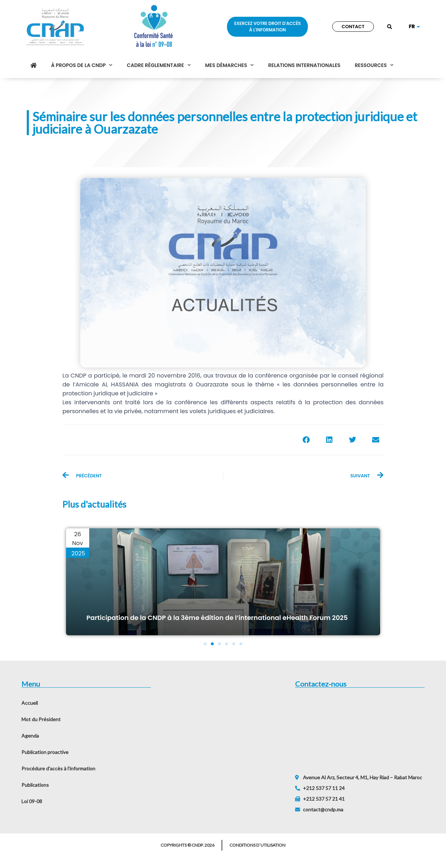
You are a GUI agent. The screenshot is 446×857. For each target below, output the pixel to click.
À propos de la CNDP (81, 65)
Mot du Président (41, 719)
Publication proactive (45, 752)
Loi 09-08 (31, 801)
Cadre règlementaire (159, 65)
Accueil (29, 703)
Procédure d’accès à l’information (58, 768)
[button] (390, 27)
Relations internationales (304, 65)
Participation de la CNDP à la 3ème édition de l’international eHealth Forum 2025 (217, 617)
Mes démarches (229, 65)
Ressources (374, 65)
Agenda (30, 736)
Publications (35, 785)
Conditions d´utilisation (257, 845)
